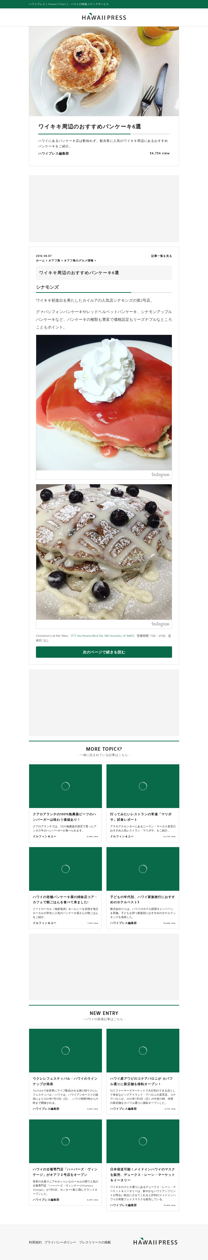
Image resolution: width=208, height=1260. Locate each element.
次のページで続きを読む (104, 652)
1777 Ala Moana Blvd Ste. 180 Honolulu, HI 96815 (102, 636)
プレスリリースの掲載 (95, 1242)
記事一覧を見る (161, 256)
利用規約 (35, 1242)
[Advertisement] (67, 208)
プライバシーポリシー (60, 1242)
